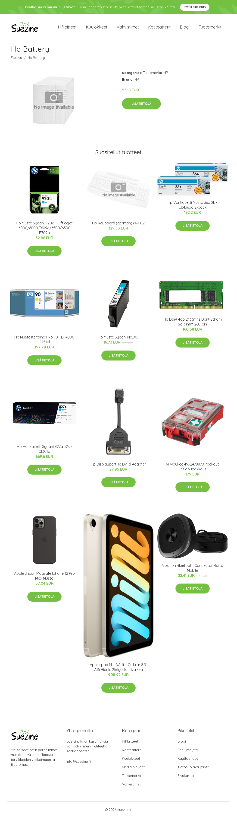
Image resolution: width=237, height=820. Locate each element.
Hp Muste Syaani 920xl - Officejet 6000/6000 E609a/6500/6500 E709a (44, 230)
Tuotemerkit (210, 28)
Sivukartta (186, 778)
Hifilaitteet (67, 28)
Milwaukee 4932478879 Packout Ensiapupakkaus (192, 469)
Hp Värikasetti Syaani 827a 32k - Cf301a (44, 451)
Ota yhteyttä (188, 752)
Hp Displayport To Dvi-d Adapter (118, 466)
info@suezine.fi (78, 764)
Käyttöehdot (188, 761)
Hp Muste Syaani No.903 (118, 339)
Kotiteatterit (159, 28)
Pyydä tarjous (195, 7)
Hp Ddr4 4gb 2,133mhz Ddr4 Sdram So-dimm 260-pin (192, 324)
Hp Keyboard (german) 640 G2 (118, 225)
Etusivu (16, 60)
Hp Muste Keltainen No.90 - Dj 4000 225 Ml (44, 342)
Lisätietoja (141, 106)
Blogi (184, 28)
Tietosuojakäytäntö (193, 769)
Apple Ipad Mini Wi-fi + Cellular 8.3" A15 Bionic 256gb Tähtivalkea (118, 669)
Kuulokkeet (96, 28)
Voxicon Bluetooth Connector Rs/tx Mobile (192, 570)
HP (166, 75)
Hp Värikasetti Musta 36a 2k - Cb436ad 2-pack (192, 207)
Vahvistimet (128, 28)
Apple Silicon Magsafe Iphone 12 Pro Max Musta (44, 578)
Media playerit (133, 769)
